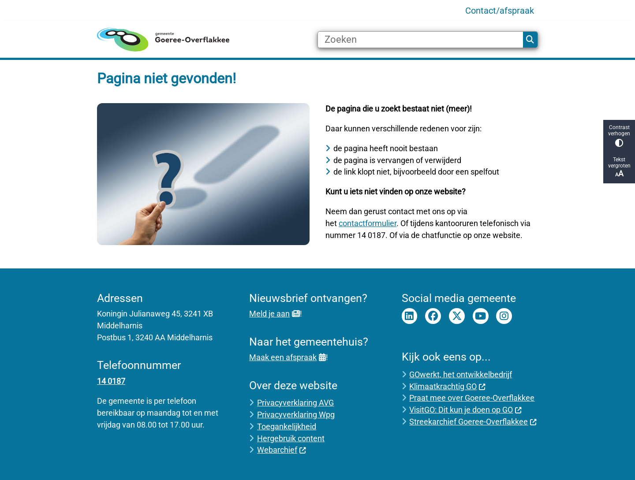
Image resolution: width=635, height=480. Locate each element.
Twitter (457, 316)
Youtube (481, 316)
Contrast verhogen (619, 135)
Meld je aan (274, 313)
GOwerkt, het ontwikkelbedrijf (460, 374)
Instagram (504, 316)
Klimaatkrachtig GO (447, 386)
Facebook (433, 316)
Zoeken (530, 40)
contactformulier (367, 223)
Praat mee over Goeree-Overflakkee (471, 397)
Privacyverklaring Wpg (296, 414)
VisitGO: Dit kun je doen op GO (465, 409)
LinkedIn (410, 316)
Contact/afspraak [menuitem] (499, 10)
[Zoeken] (420, 40)
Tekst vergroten (619, 167)
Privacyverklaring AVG (295, 402)
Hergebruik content (291, 438)
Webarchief (281, 449)
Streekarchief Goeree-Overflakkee (473, 421)
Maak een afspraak (287, 357)
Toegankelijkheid (286, 426)
